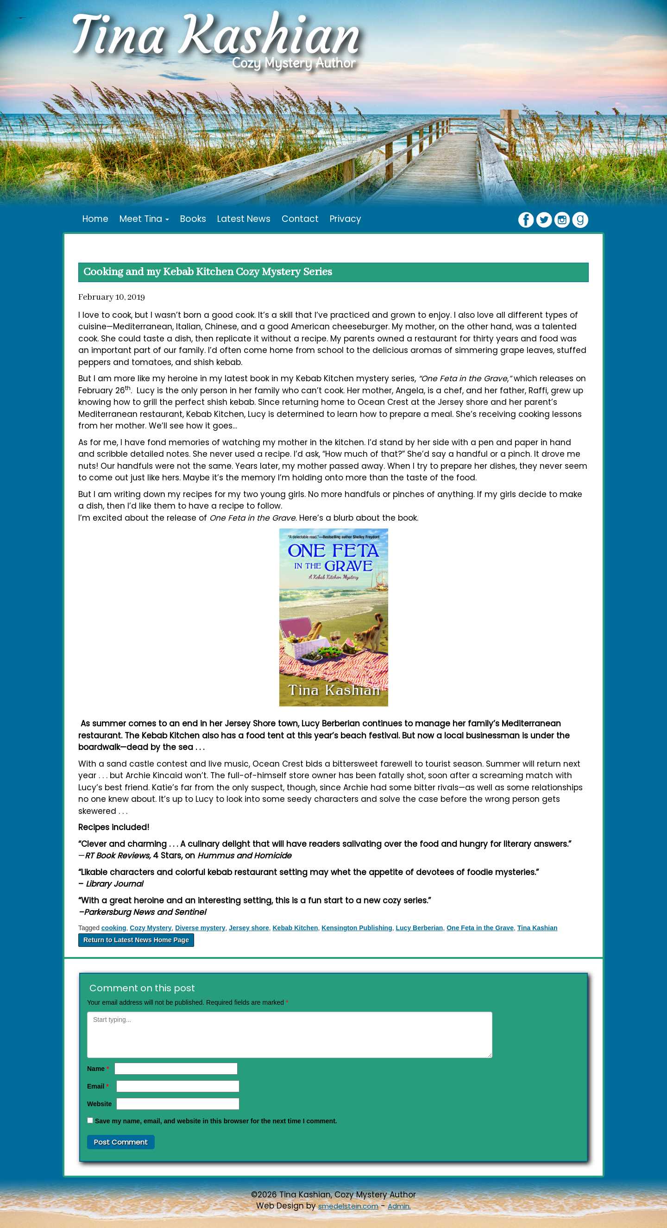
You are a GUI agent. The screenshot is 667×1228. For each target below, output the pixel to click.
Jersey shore (249, 928)
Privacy (345, 219)
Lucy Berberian (419, 928)
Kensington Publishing (356, 928)
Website (99, 1104)
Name (98, 1068)
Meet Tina (144, 219)
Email (98, 1086)
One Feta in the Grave (480, 928)
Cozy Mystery (150, 928)
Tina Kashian (537, 928)
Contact (300, 219)
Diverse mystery (200, 928)
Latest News (244, 219)
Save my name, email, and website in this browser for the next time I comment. (216, 1121)
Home (95, 219)
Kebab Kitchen (295, 928)
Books (193, 219)
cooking (113, 928)
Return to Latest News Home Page (136, 940)
